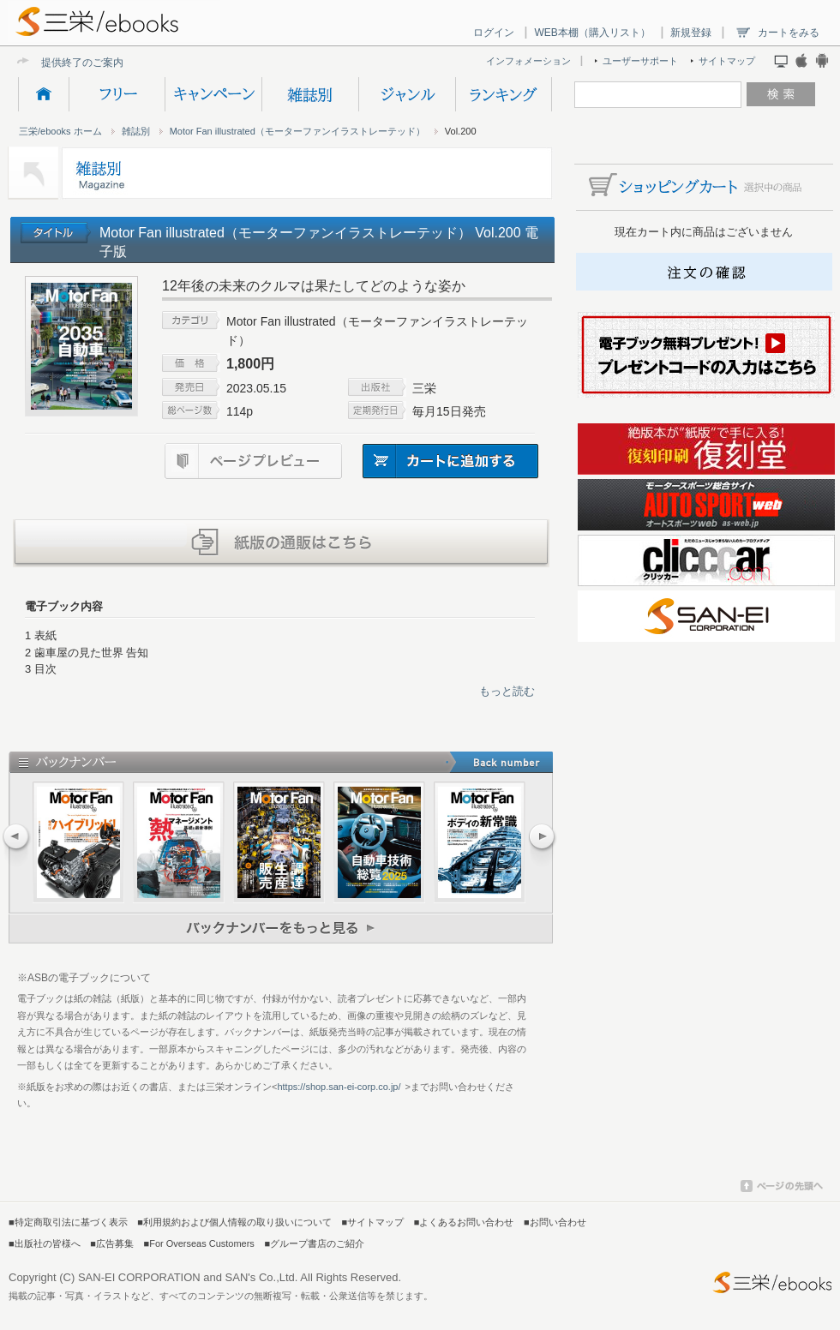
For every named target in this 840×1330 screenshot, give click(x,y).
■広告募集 (112, 1243)
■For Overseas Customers (199, 1243)
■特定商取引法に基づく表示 (68, 1222)
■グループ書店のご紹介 (314, 1243)
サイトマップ (727, 61)
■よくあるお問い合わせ (464, 1222)
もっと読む (507, 691)
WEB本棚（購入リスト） (592, 33)
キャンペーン (213, 94)
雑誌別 (309, 94)
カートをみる (788, 33)
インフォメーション (528, 61)
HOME (43, 94)
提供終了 (61, 62)
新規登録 (690, 33)
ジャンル (406, 94)
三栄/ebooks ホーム (60, 131)
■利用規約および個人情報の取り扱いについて (234, 1222)
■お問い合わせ (555, 1222)
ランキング (503, 94)
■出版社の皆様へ (45, 1243)
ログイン (493, 33)
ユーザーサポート (640, 61)
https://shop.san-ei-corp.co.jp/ (338, 1086)
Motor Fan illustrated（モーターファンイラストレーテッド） (297, 131)
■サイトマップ (373, 1222)
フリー (117, 94)
